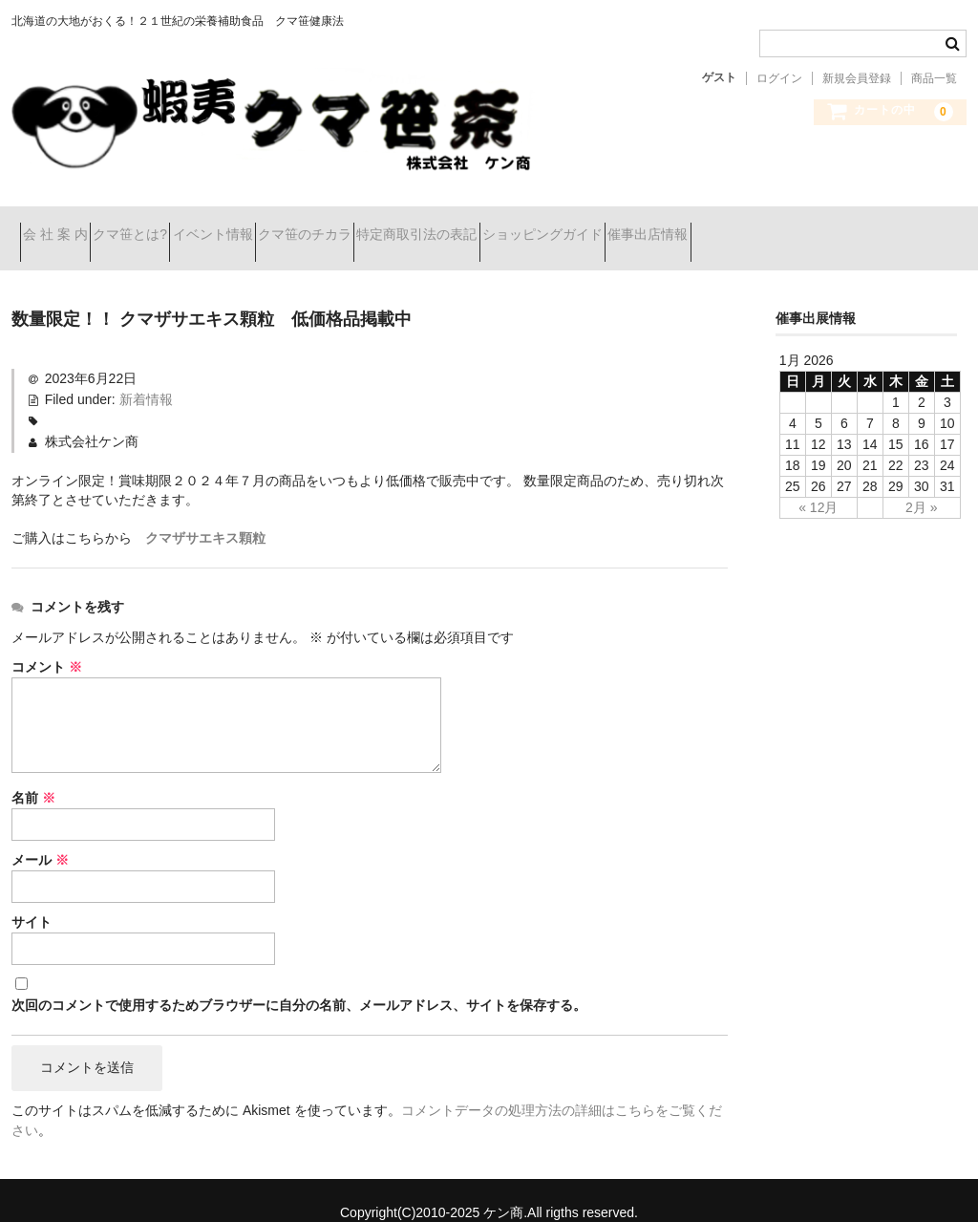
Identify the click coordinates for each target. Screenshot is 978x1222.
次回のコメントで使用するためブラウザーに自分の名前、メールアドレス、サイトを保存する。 (298, 980)
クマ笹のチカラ (414, 226)
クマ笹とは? (173, 226)
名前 (33, 774)
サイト (31, 898)
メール (40, 836)
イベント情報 (288, 226)
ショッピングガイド (720, 226)
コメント (46, 643)
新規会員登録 (856, 78)
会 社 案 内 (64, 226)
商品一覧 (934, 78)
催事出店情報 (859, 226)
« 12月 (818, 483)
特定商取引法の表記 (560, 226)
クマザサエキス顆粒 (205, 514)
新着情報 (146, 375)
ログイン (779, 78)
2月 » (921, 483)
